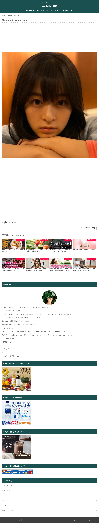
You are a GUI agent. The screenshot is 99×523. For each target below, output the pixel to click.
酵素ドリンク (40, 10)
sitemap (18, 520)
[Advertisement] (49, 38)
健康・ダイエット (68, 10)
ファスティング (30, 10)
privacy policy (27, 520)
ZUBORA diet (49, 5)
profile (3, 520)
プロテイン (58, 10)
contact (11, 520)
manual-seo (37, 520)
